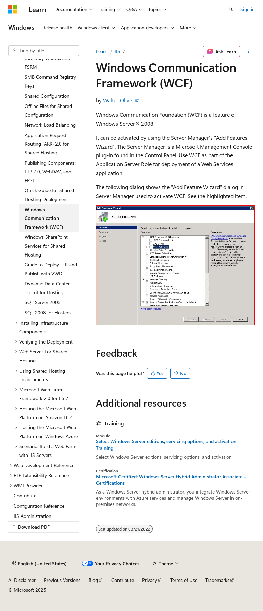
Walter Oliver (118, 100)
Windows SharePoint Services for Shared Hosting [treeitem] (46, 246)
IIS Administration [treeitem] (32, 516)
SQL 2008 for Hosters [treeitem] (48, 312)
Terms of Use (183, 580)
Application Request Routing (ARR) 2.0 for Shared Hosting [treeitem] (47, 144)
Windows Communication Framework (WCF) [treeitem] (44, 218)
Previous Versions (62, 580)
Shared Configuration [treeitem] (47, 95)
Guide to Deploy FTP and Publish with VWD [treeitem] (51, 269)
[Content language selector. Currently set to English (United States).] (39, 563)
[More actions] (249, 51)
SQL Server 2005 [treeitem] (43, 302)
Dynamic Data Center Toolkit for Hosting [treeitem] (47, 288)
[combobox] (43, 50)
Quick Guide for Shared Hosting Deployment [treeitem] (49, 194)
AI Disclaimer (22, 580)
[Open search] (231, 9)
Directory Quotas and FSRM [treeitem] (47, 62)
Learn (102, 51)
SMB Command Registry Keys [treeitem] (50, 81)
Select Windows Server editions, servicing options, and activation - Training (168, 444)
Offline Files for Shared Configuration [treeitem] (48, 110)
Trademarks (217, 580)
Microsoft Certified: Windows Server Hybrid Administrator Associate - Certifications (171, 480)
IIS (117, 51)
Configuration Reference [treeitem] (39, 505)
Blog (93, 580)
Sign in (247, 9)
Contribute (122, 580)
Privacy (149, 580)
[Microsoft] (12, 9)
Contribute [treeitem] (25, 495)
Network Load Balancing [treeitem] (50, 125)
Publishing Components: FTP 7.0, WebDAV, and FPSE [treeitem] (50, 172)
